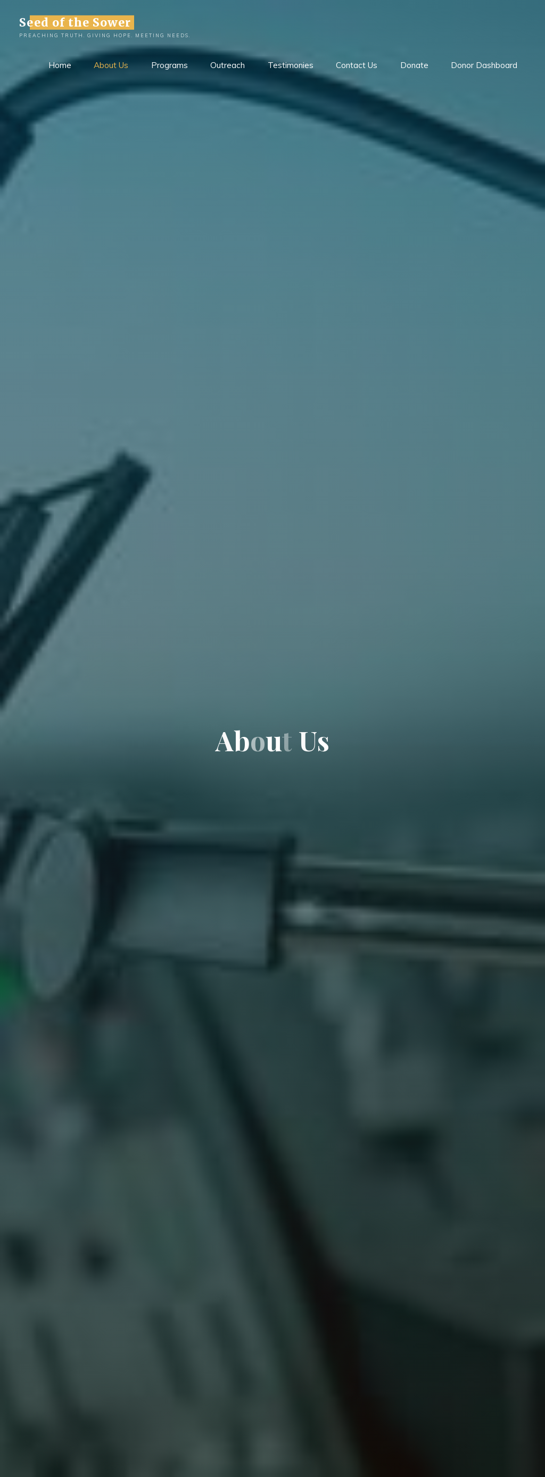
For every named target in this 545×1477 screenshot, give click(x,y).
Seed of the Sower (75, 22)
